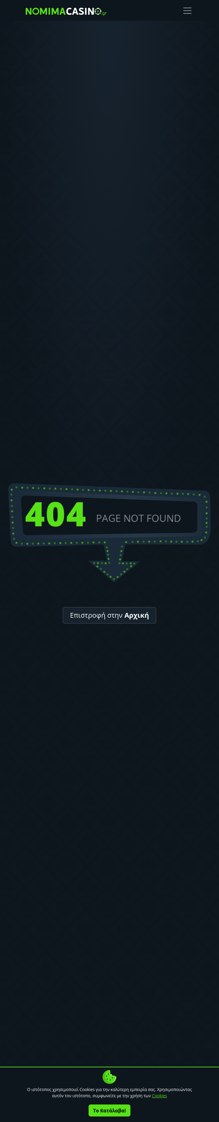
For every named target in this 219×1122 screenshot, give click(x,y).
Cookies (159, 1096)
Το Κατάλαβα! (109, 1110)
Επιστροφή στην (109, 615)
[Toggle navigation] (187, 10)
